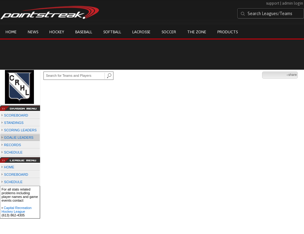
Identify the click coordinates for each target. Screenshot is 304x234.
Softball (112, 32)
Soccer (169, 32)
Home (11, 32)
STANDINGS (13, 123)
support (272, 3)
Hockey (56, 32)
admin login (292, 3)
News (33, 32)
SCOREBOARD (16, 115)
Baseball (83, 32)
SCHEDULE (13, 152)
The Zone (196, 32)
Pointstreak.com (49, 13)
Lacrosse (141, 32)
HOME (9, 167)
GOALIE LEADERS (18, 137)
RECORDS (12, 145)
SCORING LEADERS (20, 130)
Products (227, 32)
